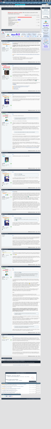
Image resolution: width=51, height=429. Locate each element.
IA (17, 2)
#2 (39, 63)
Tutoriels (9, 0)
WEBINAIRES (14, 3)
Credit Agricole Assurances (13, 376)
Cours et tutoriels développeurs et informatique (20, 86)
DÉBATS (31, 3)
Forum (4, 361)
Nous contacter (29, 398)
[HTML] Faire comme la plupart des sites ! (8, 392)
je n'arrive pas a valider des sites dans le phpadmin (13, 388)
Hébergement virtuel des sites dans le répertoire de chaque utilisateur (13, 386)
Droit (36, 0)
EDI (31, 2)
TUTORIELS (7, 3)
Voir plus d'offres (32, 381)
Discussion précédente (17, 365)
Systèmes (49, 2)
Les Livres (18, 87)
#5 (39, 152)
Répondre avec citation (32, 110)
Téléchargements (16, 89)
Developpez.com (33, 398)
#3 (39, 92)
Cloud (15, 2)
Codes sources (15, 88)
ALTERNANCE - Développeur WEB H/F (13, 375)
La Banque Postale (11, 380)
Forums (5, 0)
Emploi (28, 0)
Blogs (16, 0)
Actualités (22, 361)
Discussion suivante (25, 365)
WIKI (34, 3)
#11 (39, 266)
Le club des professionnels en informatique (13, 361)
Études (32, 0)
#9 (39, 233)
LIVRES (18, 3)
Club (39, 0)
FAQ (13, 0)
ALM (19, 2)
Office (42, 2)
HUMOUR (39, 3)
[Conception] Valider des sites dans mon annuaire (9, 390)
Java (25, 2)
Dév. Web (29, 2)
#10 (39, 249)
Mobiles (45, 2)
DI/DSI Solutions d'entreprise (9, 2)
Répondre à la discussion (6, 358)
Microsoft (22, 2)
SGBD (40, 2)
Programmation (35, 2)
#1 (39, 40)
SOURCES (27, 3)
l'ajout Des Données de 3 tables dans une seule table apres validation (15, 384)
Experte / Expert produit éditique (12, 379)
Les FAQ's (14, 87)
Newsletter (23, 0)
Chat (19, 0)
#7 (39, 189)
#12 (39, 334)
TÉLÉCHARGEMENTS (23, 3)
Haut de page (38, 398)
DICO (36, 3)
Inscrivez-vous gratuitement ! (20, 4)
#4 (39, 112)
